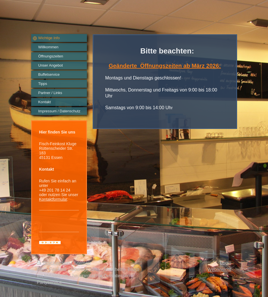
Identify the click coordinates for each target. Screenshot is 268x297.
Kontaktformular (53, 199)
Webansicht (219, 269)
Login (225, 262)
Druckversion (54, 262)
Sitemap (82, 262)
